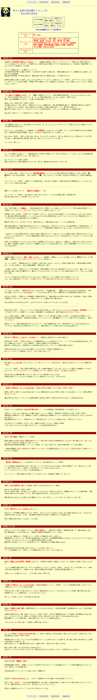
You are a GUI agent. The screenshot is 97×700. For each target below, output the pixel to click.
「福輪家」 (23, 208)
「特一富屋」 (13, 437)
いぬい (39, 35)
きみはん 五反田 (48, 47)
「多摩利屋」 (40, 130)
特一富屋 (66, 41)
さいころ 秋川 (62, 39)
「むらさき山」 (28, 292)
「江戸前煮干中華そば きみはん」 (23, 62)
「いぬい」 (20, 154)
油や (54, 41)
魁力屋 (59, 41)
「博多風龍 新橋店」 (39, 173)
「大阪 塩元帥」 (39, 530)
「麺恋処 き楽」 (21, 661)
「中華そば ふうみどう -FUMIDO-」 (24, 337)
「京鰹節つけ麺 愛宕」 (17, 608)
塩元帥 (42, 41)
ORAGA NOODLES (40, 39)
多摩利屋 (70, 45)
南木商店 (73, 43)
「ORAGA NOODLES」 (19, 678)
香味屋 (36, 41)
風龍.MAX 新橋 (60, 45)
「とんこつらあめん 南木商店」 (76, 310)
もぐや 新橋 (37, 47)
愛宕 (54, 39)
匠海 (35, 45)
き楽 (49, 39)
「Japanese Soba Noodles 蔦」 (27, 633)
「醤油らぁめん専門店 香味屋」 (20, 561)
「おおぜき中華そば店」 (31, 409)
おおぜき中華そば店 (40, 43)
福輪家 (40, 45)
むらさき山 (64, 43)
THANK (48, 41)
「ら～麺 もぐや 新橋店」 (13, 95)
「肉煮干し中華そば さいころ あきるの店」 (20, 388)
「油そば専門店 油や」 (17, 485)
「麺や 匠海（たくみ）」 (32, 257)
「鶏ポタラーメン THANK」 (19, 509)
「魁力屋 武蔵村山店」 (13, 462)
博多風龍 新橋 (49, 45)
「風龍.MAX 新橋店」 (33, 191)
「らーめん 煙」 (17, 362)
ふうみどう (55, 43)
